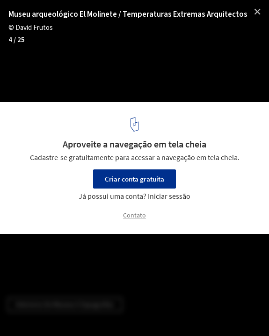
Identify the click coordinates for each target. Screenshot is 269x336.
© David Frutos (30, 28)
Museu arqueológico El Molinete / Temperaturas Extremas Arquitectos (127, 14)
